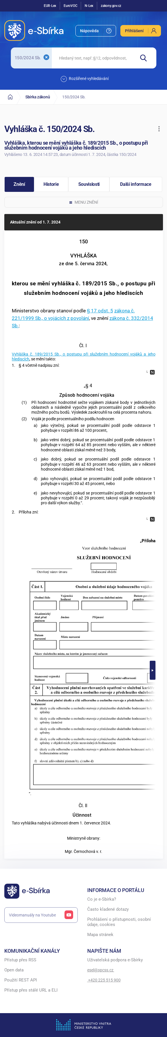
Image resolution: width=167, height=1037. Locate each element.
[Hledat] (145, 57)
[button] (159, 129)
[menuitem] (95, 31)
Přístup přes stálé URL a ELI (31, 990)
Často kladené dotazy (108, 909)
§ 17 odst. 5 (100, 311)
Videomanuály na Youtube (41, 915)
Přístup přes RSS (20, 960)
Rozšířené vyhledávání (85, 79)
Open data (14, 970)
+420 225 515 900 (104, 980)
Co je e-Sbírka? (101, 899)
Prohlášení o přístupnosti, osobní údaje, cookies (119, 922)
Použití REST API (20, 980)
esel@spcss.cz (100, 970)
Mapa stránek (100, 934)
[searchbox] (93, 57)
